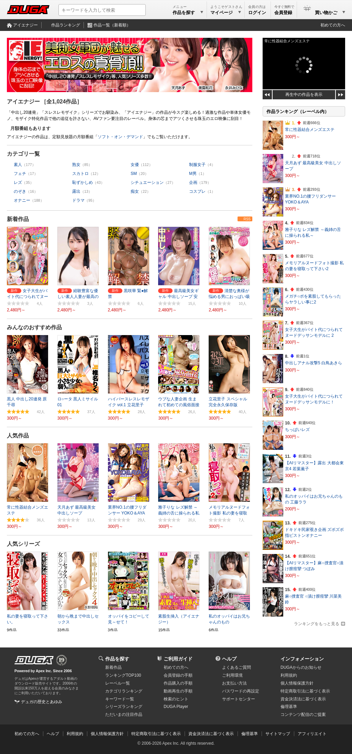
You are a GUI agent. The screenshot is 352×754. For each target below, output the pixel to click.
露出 (76, 191)
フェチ (20, 173)
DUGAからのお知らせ (300, 667)
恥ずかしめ (82, 182)
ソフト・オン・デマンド (120, 136)
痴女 (135, 191)
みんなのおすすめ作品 (34, 327)
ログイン (257, 12)
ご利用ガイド (178, 659)
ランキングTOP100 (123, 675)
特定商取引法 (305, 691)
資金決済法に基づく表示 (211, 733)
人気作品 (18, 436)
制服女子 (197, 164)
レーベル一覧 (117, 683)
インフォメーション (302, 659)
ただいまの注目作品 (123, 714)
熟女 (76, 164)
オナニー (22, 200)
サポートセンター (238, 699)
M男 (193, 173)
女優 (135, 164)
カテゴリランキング (123, 691)
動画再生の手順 (178, 691)
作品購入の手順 (178, 683)
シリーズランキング (123, 706)
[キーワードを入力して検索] (102, 10)
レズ (18, 182)
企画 (193, 182)
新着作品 (18, 219)
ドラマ (78, 200)
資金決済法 (303, 699)
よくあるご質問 (236, 667)
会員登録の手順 (178, 675)
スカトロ (80, 173)
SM (134, 173)
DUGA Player (176, 706)
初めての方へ (332, 25)
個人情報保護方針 (297, 683)
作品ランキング (65, 25)
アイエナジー (25, 25)
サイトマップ (277, 733)
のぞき (20, 191)
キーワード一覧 (119, 699)
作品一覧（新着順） (112, 25)
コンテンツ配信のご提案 (303, 714)
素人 (18, 164)
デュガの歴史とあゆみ (41, 701)
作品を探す (117, 659)
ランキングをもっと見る (316, 623)
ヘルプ (229, 659)
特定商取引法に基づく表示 (156, 733)
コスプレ (197, 191)
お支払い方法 (234, 683)
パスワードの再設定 (240, 691)
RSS (247, 219)
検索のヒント (176, 699)
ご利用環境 (232, 675)
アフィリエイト (312, 733)
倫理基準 (288, 706)
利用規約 (288, 675)
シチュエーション (147, 182)
